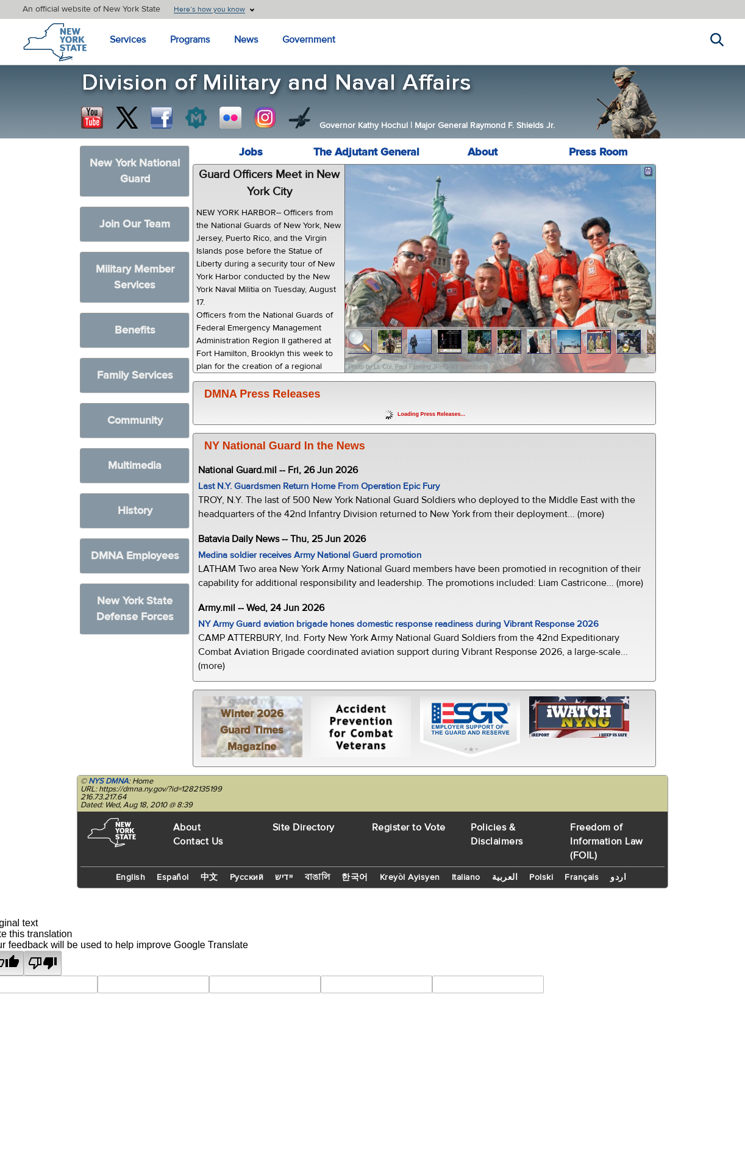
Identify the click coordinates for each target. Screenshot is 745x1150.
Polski (541, 877)
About (482, 152)
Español (173, 877)
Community (135, 420)
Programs (190, 40)
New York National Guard (135, 171)
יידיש (284, 877)
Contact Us (198, 841)
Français (582, 877)
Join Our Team (134, 224)
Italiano (466, 877)
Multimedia (135, 466)
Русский (247, 877)
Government (308, 40)
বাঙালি (317, 877)
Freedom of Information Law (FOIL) (606, 841)
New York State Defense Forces (135, 609)
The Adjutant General (366, 152)
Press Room (598, 152)
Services (128, 40)
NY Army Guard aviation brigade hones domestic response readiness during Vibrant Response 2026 (398, 624)
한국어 (354, 877)
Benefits (135, 330)
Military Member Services (135, 277)
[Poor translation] (43, 963)
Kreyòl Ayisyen (410, 877)
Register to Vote (409, 827)
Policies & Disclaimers (497, 834)
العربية (505, 877)
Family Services (135, 375)
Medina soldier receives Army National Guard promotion (309, 555)
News (246, 40)
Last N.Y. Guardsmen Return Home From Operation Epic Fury (319, 486)
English (131, 877)
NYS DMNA (108, 781)
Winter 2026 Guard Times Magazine (251, 730)
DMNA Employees (135, 556)
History (135, 511)
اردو (618, 877)
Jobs (251, 152)
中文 (209, 877)
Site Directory (304, 827)
